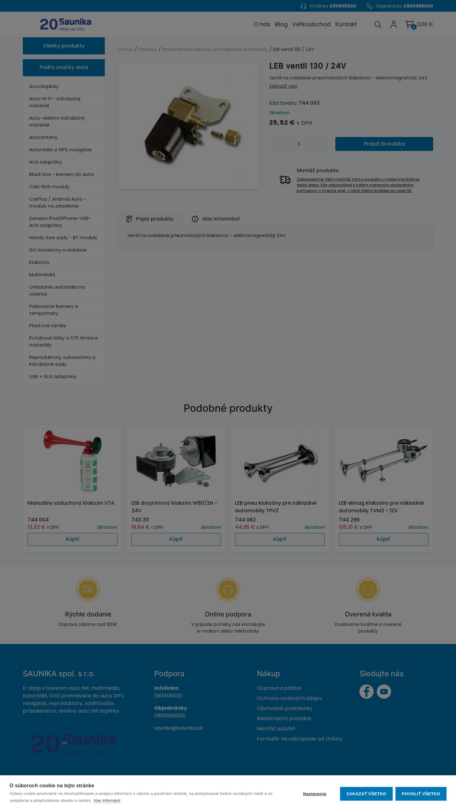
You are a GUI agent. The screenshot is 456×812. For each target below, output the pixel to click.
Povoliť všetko (421, 793)
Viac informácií (106, 800)
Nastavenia (314, 793)
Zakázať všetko (366, 793)
